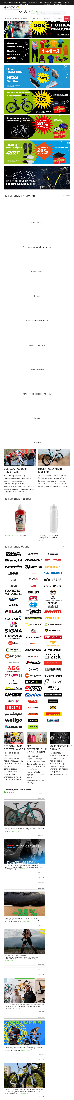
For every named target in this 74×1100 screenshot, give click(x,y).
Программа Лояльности (58, 2)
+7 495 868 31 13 (66, 2)
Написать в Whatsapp (47, 2)
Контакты (7, 2)
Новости (31, 2)
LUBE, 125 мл (15, 536)
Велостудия (38, 2)
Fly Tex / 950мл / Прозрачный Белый (49, 537)
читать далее (16, 831)
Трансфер (16, 2)
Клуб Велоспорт (24, 2)
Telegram (9, 792)
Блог (11, 2)
